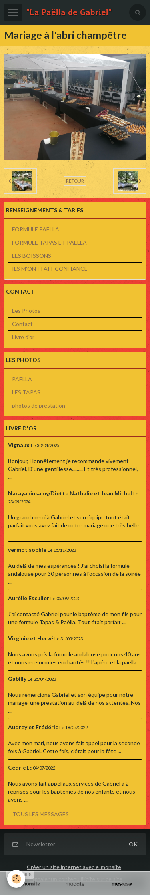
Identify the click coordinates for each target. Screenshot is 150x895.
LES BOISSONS (31, 255)
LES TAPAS (26, 392)
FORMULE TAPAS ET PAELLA (49, 242)
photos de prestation (38, 405)
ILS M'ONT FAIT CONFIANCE (50, 268)
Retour (75, 181)
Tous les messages (40, 814)
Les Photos (26, 310)
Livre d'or (23, 337)
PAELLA (22, 379)
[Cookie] (16, 879)
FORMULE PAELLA (35, 229)
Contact (22, 323)
